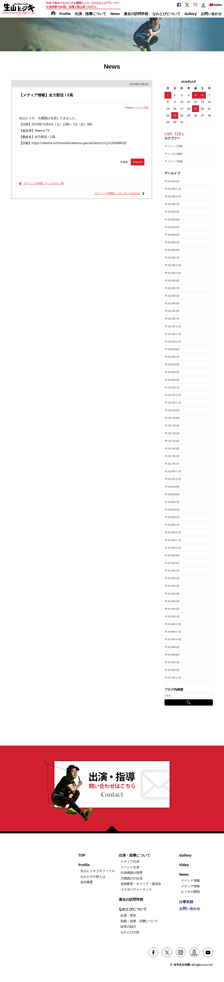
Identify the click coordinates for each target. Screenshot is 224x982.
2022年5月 (173, 372)
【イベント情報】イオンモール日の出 (117, 193)
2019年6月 (173, 578)
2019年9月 (173, 555)
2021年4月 (173, 441)
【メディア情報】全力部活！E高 (46, 95)
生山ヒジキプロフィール (97, 871)
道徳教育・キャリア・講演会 (141, 884)
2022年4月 (173, 380)
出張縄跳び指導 (131, 872)
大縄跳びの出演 (131, 878)
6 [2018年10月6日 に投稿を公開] (202, 95)
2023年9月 (173, 280)
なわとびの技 (130, 932)
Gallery (190, 13)
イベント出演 (130, 867)
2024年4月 (173, 250)
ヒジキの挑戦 (175, 153)
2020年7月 (173, 502)
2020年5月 (173, 509)
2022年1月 (173, 387)
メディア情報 (142, 107)
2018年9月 (173, 647)
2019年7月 (173, 570)
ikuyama (137, 162)
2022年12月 (174, 326)
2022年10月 (174, 341)
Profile (65, 13)
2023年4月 (173, 303)
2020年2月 (173, 517)
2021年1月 (173, 463)
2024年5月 (173, 242)
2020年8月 (173, 494)
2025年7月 (173, 204)
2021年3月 (173, 448)
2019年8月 (173, 563)
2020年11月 (174, 471)
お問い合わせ (211, 13)
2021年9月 (173, 410)
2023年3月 (173, 311)
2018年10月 (174, 639)
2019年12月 (174, 532)
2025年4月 (173, 219)
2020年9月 (173, 486)
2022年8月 (173, 349)
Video (184, 864)
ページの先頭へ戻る (113, 828)
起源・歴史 (128, 915)
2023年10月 (174, 273)
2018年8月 (173, 654)
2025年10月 (174, 196)
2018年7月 (173, 662)
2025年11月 (174, 189)
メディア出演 (130, 861)
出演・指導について (90, 13)
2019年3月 (173, 601)
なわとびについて (166, 13)
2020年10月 (174, 479)
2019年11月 (174, 540)
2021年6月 (173, 425)
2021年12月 (174, 395)
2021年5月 (173, 433)
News (115, 13)
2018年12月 (174, 624)
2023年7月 (173, 288)
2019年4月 (173, 593)
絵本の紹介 (128, 926)
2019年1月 (173, 616)
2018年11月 (174, 631)
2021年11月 (174, 402)
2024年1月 (173, 257)
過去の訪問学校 (136, 13)
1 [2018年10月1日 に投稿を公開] (168, 95)
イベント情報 (175, 146)
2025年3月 (173, 227)
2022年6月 (173, 364)
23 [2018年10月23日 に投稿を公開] (174, 115)
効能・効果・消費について (139, 921)
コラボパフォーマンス (136, 889)
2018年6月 (173, 670)
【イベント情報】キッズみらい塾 (43, 183)
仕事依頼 (186, 901)
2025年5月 (173, 211)
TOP (81, 855)
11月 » (179, 133)
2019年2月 (173, 609)
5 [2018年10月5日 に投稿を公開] (195, 95)
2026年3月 (173, 181)
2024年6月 (173, 234)
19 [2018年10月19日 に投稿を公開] (195, 108)
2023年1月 (173, 318)
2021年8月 (173, 418)
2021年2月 (173, 456)
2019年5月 (173, 586)
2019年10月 (174, 548)
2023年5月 (173, 295)
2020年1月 (173, 525)
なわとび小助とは (92, 876)
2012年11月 (174, 677)
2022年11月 (174, 334)
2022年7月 (173, 357)
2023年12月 (174, 265)
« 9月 (168, 133)
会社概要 (86, 882)
